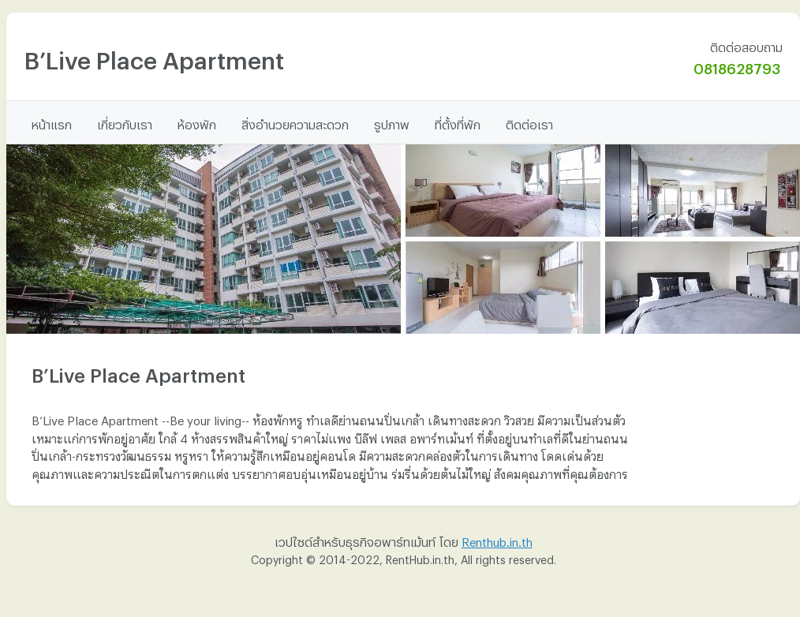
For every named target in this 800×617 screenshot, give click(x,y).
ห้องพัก (197, 122)
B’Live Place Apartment (154, 56)
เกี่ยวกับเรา (124, 122)
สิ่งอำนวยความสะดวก (295, 122)
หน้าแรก (52, 122)
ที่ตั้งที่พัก (457, 122)
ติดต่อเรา (529, 122)
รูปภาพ (391, 122)
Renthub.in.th (497, 539)
